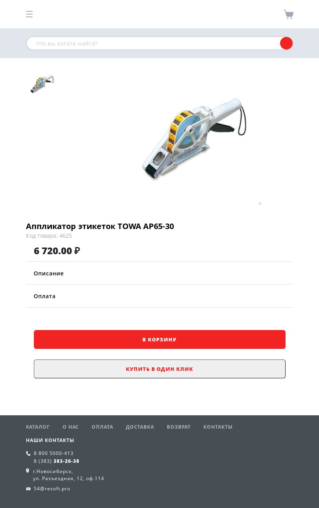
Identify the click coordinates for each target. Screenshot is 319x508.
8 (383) (56, 461)
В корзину (159, 339)
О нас (71, 427)
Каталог (38, 427)
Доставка (140, 427)
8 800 (54, 453)
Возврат (179, 427)
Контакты (217, 427)
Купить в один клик (159, 368)
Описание (160, 273)
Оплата (160, 296)
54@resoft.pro (52, 488)
